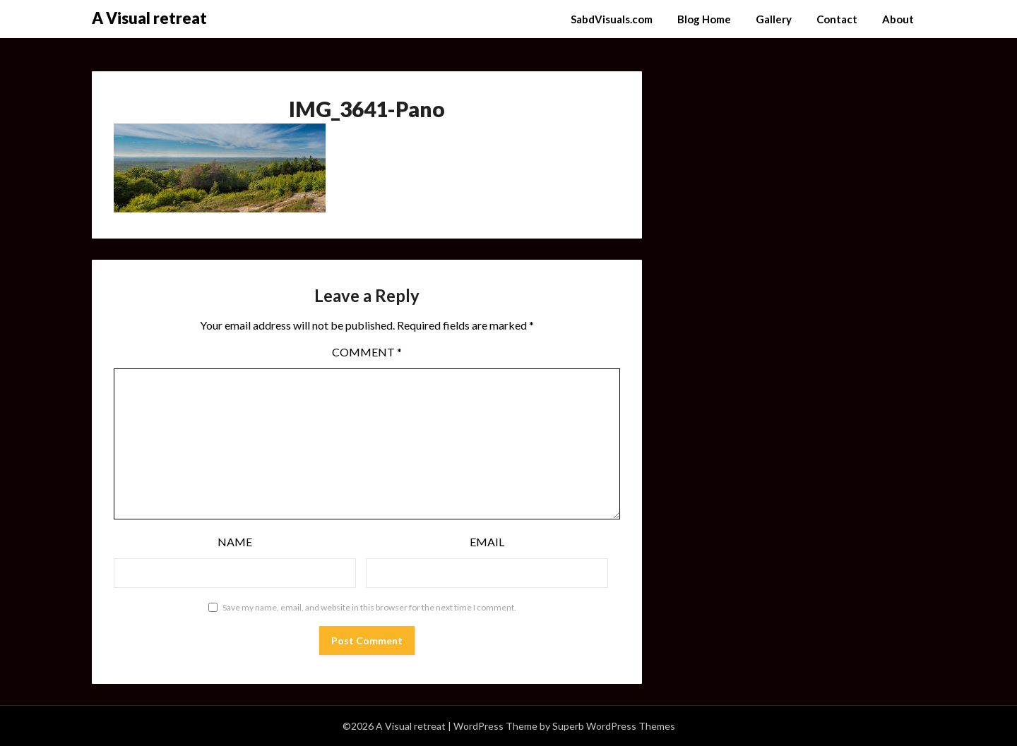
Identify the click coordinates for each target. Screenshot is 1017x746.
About (898, 19)
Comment (367, 352)
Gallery (774, 19)
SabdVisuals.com (612, 19)
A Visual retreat (149, 18)
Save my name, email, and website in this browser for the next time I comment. (369, 607)
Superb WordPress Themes (613, 726)
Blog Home (704, 19)
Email (487, 541)
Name (235, 541)
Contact (836, 19)
